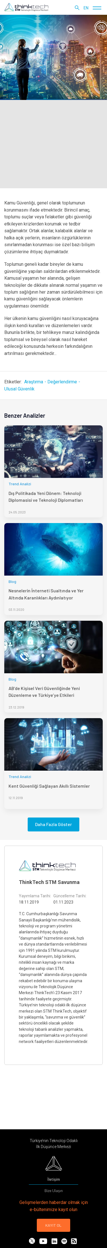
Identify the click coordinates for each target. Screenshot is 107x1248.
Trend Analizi (20, 483)
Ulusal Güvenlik (19, 389)
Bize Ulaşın (54, 1190)
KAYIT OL (53, 1225)
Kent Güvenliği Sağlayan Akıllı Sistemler (49, 786)
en (86, 8)
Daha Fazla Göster (53, 824)
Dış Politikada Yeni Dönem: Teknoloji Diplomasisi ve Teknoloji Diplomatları (46, 496)
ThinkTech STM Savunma (49, 882)
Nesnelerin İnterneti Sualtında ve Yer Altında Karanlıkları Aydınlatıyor (46, 594)
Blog (12, 581)
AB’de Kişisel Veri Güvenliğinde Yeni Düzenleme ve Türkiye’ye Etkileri (44, 691)
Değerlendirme (62, 381)
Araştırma (33, 381)
